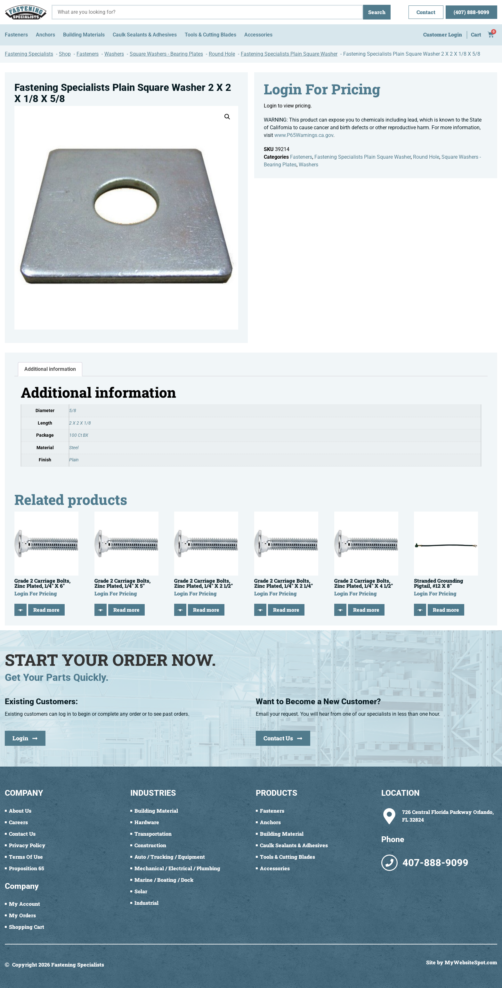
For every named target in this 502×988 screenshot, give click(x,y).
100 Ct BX (78, 435)
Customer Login (442, 34)
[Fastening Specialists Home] (26, 12)
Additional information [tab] (50, 369)
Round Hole (426, 157)
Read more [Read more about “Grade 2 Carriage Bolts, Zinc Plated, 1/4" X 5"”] (126, 609)
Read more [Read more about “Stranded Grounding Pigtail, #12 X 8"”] (446, 609)
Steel (73, 447)
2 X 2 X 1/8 (80, 423)
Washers (308, 165)
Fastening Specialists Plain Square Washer (362, 157)
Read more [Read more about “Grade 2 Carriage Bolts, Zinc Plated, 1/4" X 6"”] (46, 609)
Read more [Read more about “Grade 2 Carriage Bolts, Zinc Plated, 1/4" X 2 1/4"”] (286, 609)
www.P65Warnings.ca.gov (303, 135)
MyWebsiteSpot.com (471, 962)
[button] (227, 117)
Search (376, 12)
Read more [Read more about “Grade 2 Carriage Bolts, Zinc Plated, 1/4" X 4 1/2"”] (366, 609)
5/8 (72, 410)
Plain (74, 460)
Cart (476, 34)
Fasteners (301, 157)
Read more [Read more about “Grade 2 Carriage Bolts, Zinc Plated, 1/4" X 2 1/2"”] (206, 609)
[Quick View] (20, 610)
